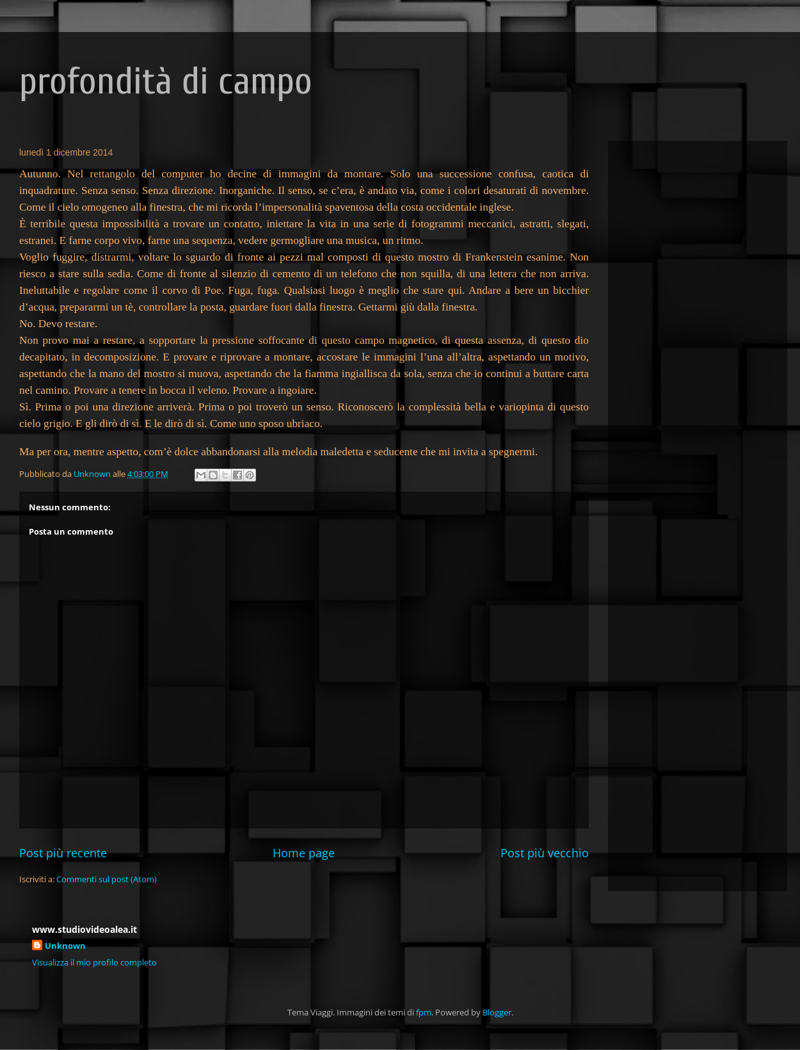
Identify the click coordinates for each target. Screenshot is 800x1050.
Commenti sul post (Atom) (106, 879)
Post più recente (63, 852)
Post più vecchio (544, 852)
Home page (304, 852)
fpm (423, 1012)
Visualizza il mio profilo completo (94, 962)
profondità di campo (165, 81)
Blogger (497, 1012)
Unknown (65, 945)
